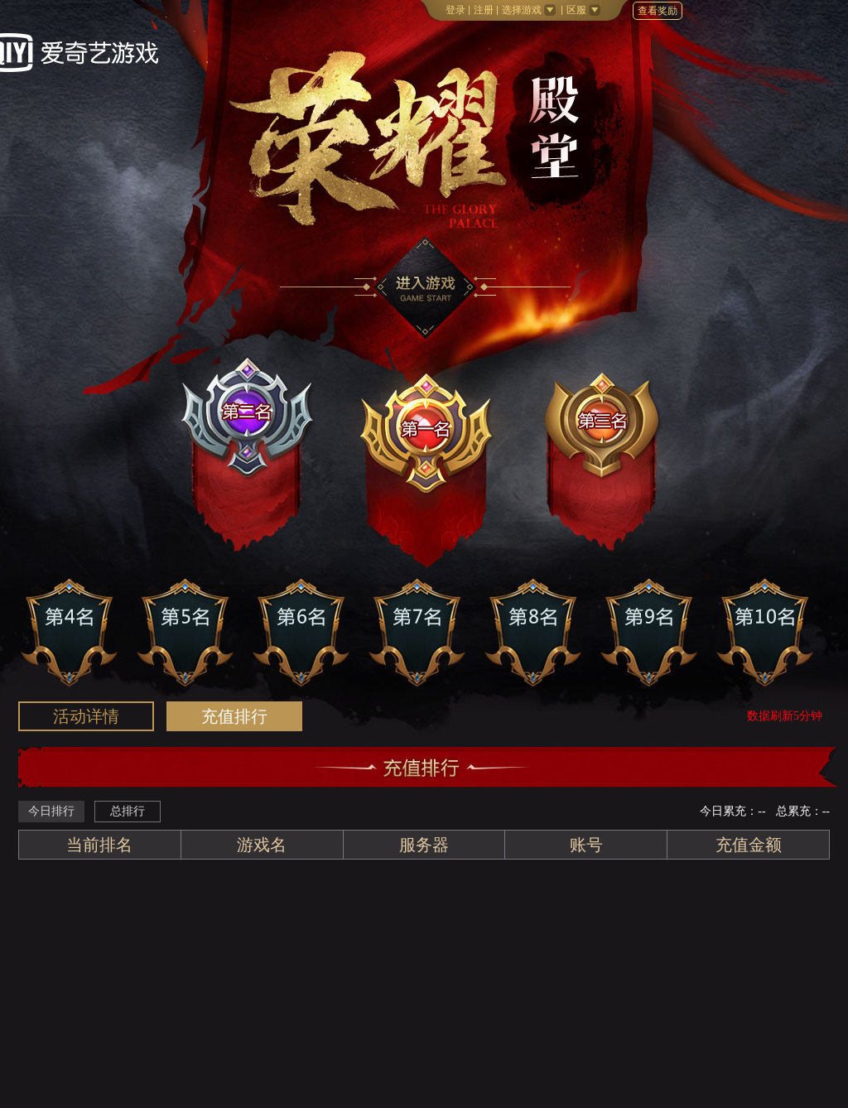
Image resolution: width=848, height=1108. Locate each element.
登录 (455, 10)
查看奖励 (657, 11)
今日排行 (51, 811)
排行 (234, 716)
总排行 (127, 811)
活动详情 (86, 716)
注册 (484, 10)
